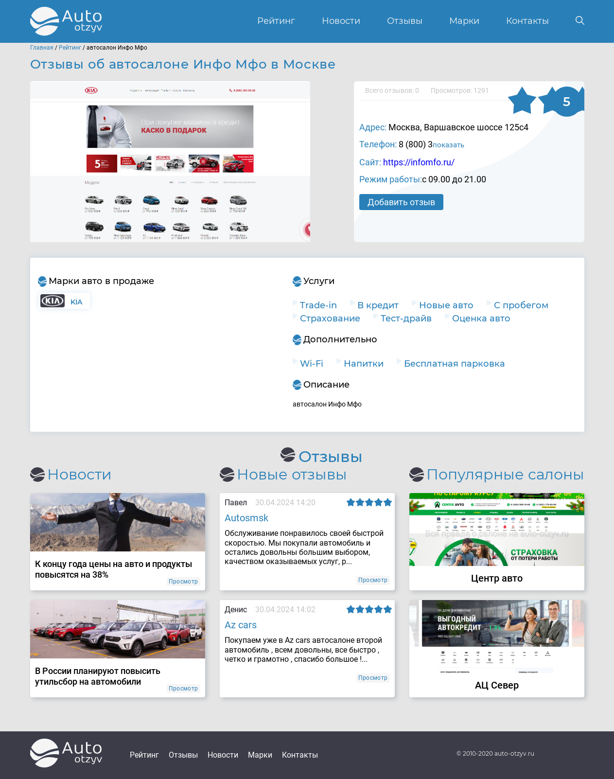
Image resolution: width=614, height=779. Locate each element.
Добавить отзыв (402, 202)
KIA (76, 302)
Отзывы (404, 21)
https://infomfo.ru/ (419, 162)
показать (448, 145)
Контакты (527, 21)
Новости (341, 21)
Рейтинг (276, 21)
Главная (41, 47)
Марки (464, 21)
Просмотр (183, 581)
